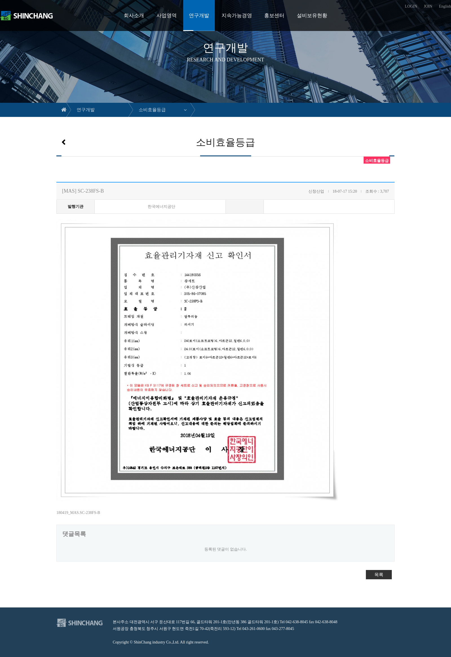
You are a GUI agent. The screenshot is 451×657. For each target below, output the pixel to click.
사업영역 (166, 15)
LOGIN (411, 6)
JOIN (428, 6)
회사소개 (134, 15)
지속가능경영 (237, 15)
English (445, 6)
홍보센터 (274, 15)
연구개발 (199, 15)
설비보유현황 (312, 15)
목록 (378, 574)
